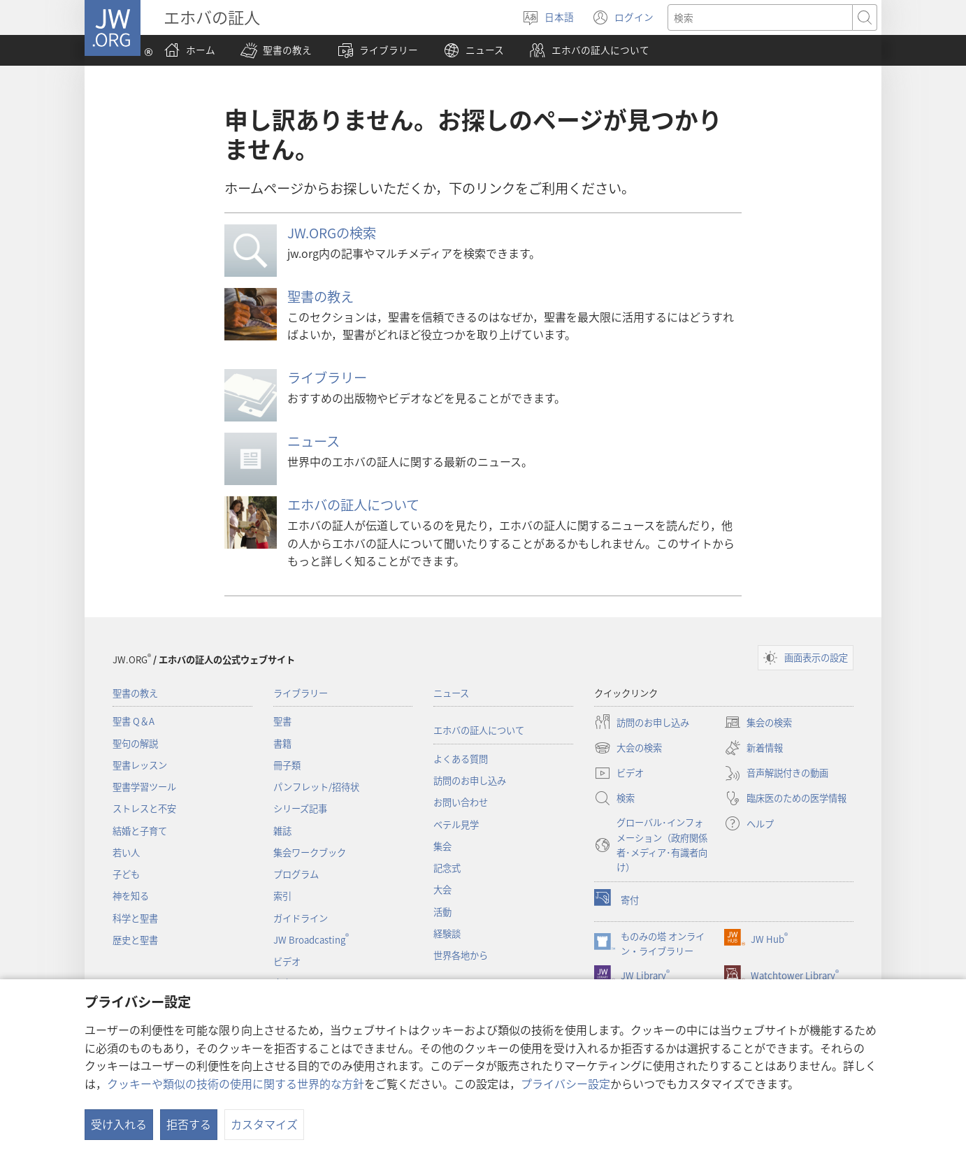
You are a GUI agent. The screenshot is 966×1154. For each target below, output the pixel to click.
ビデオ (287, 961)
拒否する (188, 1124)
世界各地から (460, 955)
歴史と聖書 (135, 939)
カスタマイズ (264, 1124)
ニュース (313, 441)
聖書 (282, 721)
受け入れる (119, 1124)
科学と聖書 (135, 918)
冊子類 (287, 765)
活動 (442, 911)
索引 (282, 895)
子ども (126, 874)
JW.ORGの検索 (331, 233)
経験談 (447, 933)
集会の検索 (758, 722)
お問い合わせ (460, 802)
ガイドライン (300, 918)
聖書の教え (320, 296)
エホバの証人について (353, 504)
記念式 (447, 867)
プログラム (296, 874)
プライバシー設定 (565, 1083)
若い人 (126, 852)
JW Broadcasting (311, 939)
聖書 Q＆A (133, 721)
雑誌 (282, 830)
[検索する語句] (760, 17)
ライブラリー (327, 377)
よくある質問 (460, 758)
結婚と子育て (140, 830)
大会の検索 (628, 748)
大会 (442, 889)
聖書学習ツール (144, 786)
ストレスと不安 (144, 808)
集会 (442, 846)
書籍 (282, 743)
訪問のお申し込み (469, 780)
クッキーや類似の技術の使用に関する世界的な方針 (235, 1083)
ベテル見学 (456, 824)
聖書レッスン (140, 765)
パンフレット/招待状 (316, 786)
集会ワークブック (309, 852)
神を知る (131, 895)
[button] (276, 50)
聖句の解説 (135, 743)
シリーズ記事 (300, 808)
